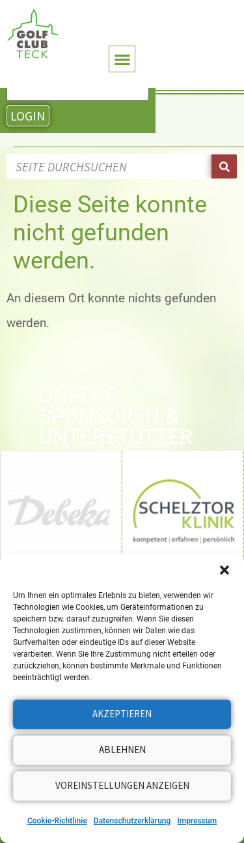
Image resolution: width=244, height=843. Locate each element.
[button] (224, 570)
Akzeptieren (122, 713)
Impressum (197, 820)
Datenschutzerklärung (132, 820)
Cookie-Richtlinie (57, 820)
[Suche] (224, 166)
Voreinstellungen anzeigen (122, 785)
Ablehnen (122, 749)
